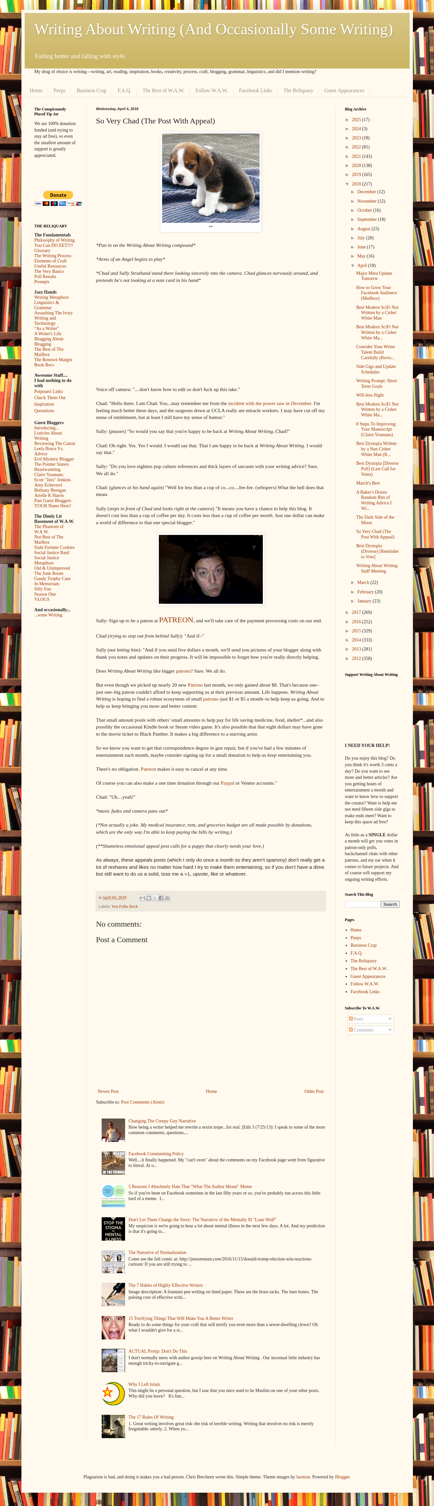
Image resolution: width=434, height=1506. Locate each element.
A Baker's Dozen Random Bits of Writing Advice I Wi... (373, 500)
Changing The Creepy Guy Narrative (162, 1121)
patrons (183, 671)
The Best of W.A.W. (164, 90)
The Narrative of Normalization (157, 1252)
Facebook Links (256, 90)
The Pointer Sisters (51, 464)
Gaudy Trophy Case (52, 578)
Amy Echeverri (48, 485)
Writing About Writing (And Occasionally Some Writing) (213, 29)
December (367, 191)
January (365, 601)
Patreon (148, 769)
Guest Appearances (344, 90)
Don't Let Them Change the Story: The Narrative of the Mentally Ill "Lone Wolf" (202, 1219)
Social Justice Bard (51, 552)
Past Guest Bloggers (52, 500)
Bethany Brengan (50, 490)
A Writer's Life (47, 333)
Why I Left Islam (144, 1384)
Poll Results (45, 276)
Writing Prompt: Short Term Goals (376, 383)
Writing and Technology (45, 321)
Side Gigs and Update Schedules (376, 369)
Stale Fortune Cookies (54, 547)
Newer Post (108, 1091)
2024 (357, 128)
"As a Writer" (46, 328)
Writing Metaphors (51, 297)
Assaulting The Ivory (53, 312)
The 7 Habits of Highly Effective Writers (166, 1285)
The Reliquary (298, 90)
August (364, 228)
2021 (357, 156)
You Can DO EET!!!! (53, 245)
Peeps (60, 90)
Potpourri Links (48, 391)
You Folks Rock (124, 906)
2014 (357, 640)
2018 (357, 184)
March (363, 582)
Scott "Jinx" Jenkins (52, 479)
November (367, 201)
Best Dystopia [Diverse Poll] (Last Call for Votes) (377, 469)
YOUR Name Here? (52, 505)
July (361, 237)
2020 (357, 165)
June (362, 247)
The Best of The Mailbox (49, 352)
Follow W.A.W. (212, 90)
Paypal (227, 783)
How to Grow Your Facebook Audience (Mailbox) (376, 293)
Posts (356, 1019)
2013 (357, 649)
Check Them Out (50, 397)
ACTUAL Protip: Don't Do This (158, 1351)
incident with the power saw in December (269, 403)
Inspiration (44, 404)
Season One (45, 594)
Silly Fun (42, 589)
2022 (357, 147)
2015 (357, 630)
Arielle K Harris (49, 495)
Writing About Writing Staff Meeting (376, 568)
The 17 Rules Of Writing (151, 1417)
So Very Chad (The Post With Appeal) (375, 534)
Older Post (314, 1091)
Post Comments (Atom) (142, 1102)
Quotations (44, 410)
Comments (361, 1030)
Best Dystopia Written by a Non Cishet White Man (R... (376, 449)
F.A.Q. (125, 90)
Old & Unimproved (52, 568)
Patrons (195, 685)
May (362, 256)
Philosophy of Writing (54, 240)
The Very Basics (49, 271)
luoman (303, 1476)
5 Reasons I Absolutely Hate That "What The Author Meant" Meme (190, 1186)
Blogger (342, 1476)
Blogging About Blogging (49, 341)
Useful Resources (50, 266)
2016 (357, 621)
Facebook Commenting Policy (156, 1153)
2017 (357, 612)
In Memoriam (46, 583)
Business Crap (92, 90)
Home (36, 90)
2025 (357, 119)
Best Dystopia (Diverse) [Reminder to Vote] (377, 551)
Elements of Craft (50, 261)
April (362, 265)
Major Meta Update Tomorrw (374, 276)
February (366, 591)
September (367, 219)
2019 (357, 174)
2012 (357, 658)
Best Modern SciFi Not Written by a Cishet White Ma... (377, 332)
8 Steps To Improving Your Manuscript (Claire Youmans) (375, 429)
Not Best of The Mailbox (49, 540)
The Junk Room (48, 573)
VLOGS (42, 599)
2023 (357, 137)
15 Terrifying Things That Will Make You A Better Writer (181, 1318)
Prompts (42, 281)
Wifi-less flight (370, 395)
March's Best (368, 483)
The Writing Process (52, 255)
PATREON (176, 619)
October (365, 210)
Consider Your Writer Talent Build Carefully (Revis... (375, 352)
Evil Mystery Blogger (54, 459)
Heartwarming (47, 469)
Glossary (42, 250)
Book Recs (44, 364)
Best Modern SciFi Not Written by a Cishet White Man (377, 313)
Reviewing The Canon (54, 443)
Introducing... (46, 427)
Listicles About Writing (48, 436)
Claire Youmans (48, 474)
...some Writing (48, 615)
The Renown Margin (53, 359)
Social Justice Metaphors (46, 560)
